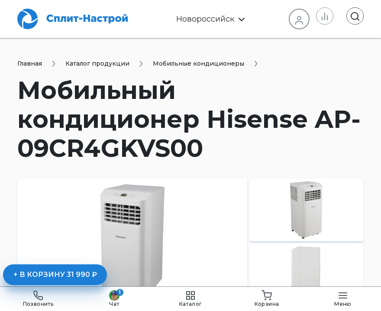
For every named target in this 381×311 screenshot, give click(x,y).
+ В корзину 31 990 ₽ (55, 274)
